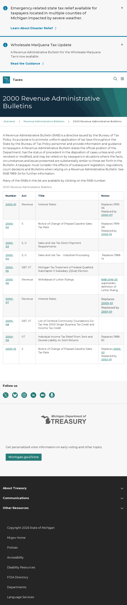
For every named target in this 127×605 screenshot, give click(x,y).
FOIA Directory (17, 577)
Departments (16, 587)
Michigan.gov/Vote (24, 457)
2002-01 (106, 359)
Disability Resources (21, 567)
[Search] (115, 78)
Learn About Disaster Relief (34, 28)
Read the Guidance (27, 63)
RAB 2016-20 (109, 279)
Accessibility (15, 557)
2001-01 (106, 312)
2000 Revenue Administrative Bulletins (97, 121)
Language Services (20, 597)
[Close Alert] (122, 7)
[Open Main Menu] (122, 78)
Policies (12, 547)
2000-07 (107, 215)
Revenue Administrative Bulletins (44, 121)
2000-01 (107, 303)
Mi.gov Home (16, 537)
